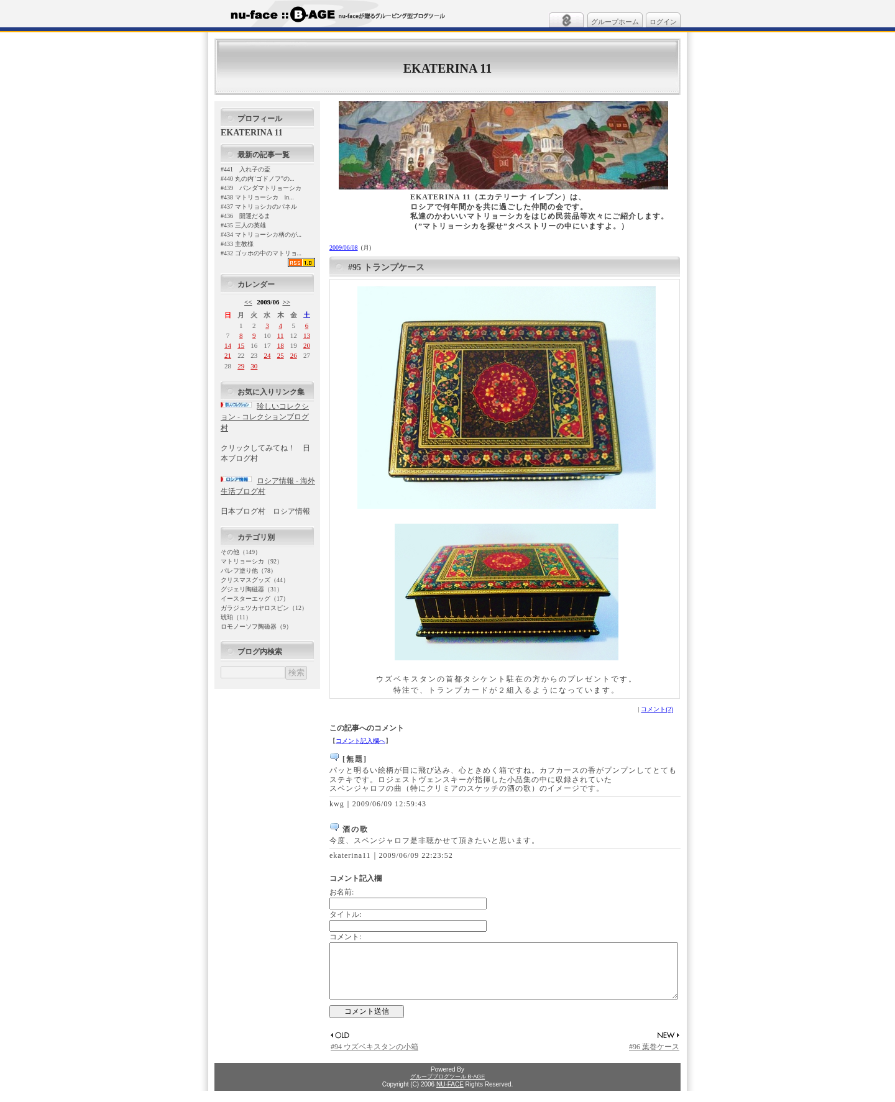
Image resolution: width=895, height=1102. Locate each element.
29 (240, 366)
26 (293, 355)
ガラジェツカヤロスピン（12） (264, 607)
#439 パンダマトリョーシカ (261, 187)
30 (253, 366)
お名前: (341, 892)
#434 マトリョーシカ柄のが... (261, 234)
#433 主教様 (237, 243)
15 (240, 345)
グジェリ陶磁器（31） (252, 589)
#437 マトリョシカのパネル (259, 206)
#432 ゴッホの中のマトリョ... (261, 253)
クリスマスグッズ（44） (255, 579)
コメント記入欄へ (360, 740)
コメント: (345, 936)
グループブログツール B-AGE (447, 1088)
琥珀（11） (236, 617)
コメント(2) (657, 709)
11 (280, 335)
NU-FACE (450, 1095)
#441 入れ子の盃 (245, 169)
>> (286, 302)
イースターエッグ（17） (255, 598)
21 (227, 355)
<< (248, 302)
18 (280, 345)
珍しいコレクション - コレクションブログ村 (265, 417)
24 (267, 355)
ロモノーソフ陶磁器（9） (256, 626)
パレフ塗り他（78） (249, 570)
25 (280, 355)
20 (306, 345)
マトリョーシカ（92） (252, 561)
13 (306, 335)
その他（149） (241, 552)
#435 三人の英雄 (243, 225)
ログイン (663, 21)
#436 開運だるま (245, 215)
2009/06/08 (343, 247)
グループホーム (615, 21)
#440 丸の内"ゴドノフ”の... (258, 178)
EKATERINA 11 (447, 68)
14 (227, 345)
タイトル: (345, 914)
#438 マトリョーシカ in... (257, 197)
